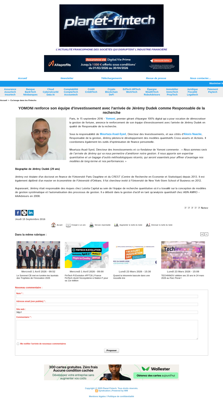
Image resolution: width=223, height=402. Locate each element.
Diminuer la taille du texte (172, 225)
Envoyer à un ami (64, 225)
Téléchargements (111, 78)
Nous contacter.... (200, 78)
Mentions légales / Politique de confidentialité (111, 396)
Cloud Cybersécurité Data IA (50, 92)
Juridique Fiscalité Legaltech (192, 92)
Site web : (21, 309)
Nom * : (19, 293)
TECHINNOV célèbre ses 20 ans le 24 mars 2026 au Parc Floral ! (181, 276)
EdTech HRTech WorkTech (131, 90)
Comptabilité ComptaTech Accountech (71, 92)
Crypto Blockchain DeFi (111, 92)
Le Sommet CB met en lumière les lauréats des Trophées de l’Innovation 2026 (38, 276)
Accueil (22, 78)
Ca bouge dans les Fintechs (22, 100)
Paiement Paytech (212, 90)
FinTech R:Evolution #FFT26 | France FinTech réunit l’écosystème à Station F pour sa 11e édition (85, 277)
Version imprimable (94, 225)
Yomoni (110, 118)
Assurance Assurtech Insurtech (10, 92)
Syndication (104, 390)
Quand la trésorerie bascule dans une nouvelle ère (134, 276)
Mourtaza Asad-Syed (113, 133)
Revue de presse (156, 78)
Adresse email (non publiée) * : (31, 301)
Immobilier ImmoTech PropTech (172, 92)
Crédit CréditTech (91, 90)
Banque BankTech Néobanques (30, 92)
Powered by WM (119, 390)
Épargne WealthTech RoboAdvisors (152, 92)
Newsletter (67, 78)
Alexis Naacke (193, 133)
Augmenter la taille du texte (131, 225)
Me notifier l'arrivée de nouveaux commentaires (43, 343)
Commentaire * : (24, 317)
